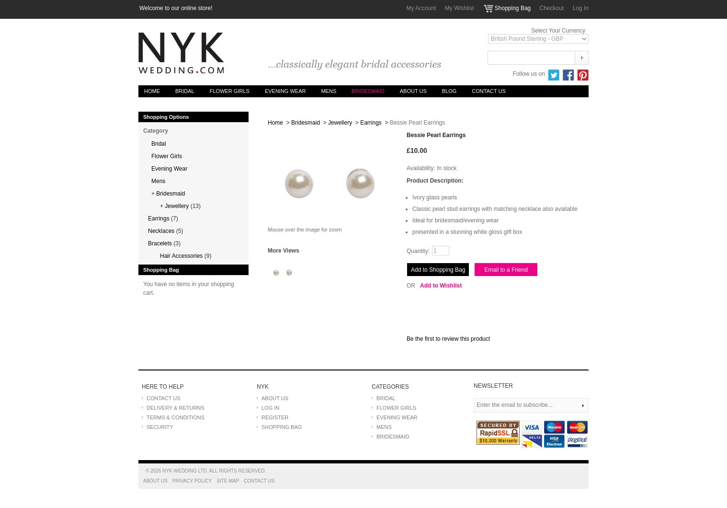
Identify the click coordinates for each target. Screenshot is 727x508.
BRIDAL (386, 398)
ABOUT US (274, 398)
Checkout (552, 8)
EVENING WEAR (397, 417)
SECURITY (160, 427)
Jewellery (340, 122)
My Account (421, 8)
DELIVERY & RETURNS (175, 408)
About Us (413, 91)
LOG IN (270, 408)
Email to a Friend (506, 269)
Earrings (371, 122)
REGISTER (274, 417)
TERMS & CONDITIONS (175, 417)
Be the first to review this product (448, 338)
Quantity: (418, 251)
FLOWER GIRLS (396, 408)
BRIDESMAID (392, 436)
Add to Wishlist (441, 285)
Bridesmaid (305, 122)
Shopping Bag (513, 8)
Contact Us (489, 91)
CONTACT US (164, 398)
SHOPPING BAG (281, 427)
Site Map (227, 481)
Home (152, 91)
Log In (581, 8)
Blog (449, 91)
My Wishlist (459, 8)
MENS (384, 427)
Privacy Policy (192, 481)
